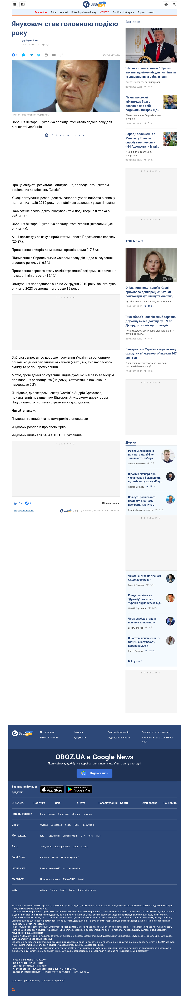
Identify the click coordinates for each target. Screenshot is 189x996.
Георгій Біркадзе (136, 585)
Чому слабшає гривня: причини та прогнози (142, 620)
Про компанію (47, 732)
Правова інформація (118, 732)
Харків (51, 814)
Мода (72, 890)
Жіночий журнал (87, 890)
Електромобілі (62, 846)
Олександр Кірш (136, 487)
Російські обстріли (123, 12)
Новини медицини (50, 879)
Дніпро (76, 814)
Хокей (68, 825)
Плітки (53, 890)
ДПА (83, 835)
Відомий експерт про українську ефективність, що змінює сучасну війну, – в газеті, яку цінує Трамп (144, 477)
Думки (131, 442)
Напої (55, 857)
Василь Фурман (135, 628)
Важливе (133, 22)
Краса (63, 890)
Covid (80, 879)
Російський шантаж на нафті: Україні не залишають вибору (141, 454)
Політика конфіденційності (156, 732)
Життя (81, 803)
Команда (78, 732)
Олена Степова (135, 651)
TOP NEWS (134, 241)
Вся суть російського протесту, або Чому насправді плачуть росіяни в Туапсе (141, 501)
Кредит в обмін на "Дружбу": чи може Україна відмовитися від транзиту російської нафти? (144, 599)
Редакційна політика (24, 510)
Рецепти (44, 857)
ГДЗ (42, 835)
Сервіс (84, 846)
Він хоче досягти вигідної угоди (143, 82)
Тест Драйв (46, 846)
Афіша (43, 890)
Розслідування (108, 803)
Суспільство (149, 803)
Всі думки (134, 661)
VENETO (104, 12)
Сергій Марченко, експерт (140, 510)
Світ (57, 803)
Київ (42, 814)
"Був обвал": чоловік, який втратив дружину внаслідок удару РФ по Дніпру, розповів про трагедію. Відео (151, 321)
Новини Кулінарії (70, 857)
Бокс (76, 825)
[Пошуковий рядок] (174, 4)
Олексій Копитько (137, 463)
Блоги (124, 803)
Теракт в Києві (146, 12)
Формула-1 (88, 825)
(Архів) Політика (30, 40)
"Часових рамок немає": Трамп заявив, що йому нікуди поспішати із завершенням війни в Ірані (151, 72)
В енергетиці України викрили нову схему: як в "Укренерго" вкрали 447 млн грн (151, 353)
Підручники (53, 835)
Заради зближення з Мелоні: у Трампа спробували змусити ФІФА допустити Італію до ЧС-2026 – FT (142, 140)
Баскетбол (56, 825)
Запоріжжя (63, 814)
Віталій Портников (137, 608)
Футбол (44, 825)
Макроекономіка (71, 868)
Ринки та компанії (49, 868)
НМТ (98, 835)
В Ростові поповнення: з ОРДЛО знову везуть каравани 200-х (144, 642)
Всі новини (170, 803)
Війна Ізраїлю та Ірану (83, 12)
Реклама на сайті (49, 737)
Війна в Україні (59, 12)
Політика (39, 803)
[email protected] (52, 971)
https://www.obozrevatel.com (125, 905)
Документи (80, 737)
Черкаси (87, 814)
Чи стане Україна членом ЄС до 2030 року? (144, 577)
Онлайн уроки (70, 835)
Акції (75, 846)
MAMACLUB (69, 879)
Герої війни (41, 12)
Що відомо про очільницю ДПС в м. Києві (149, 301)
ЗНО (90, 835)
